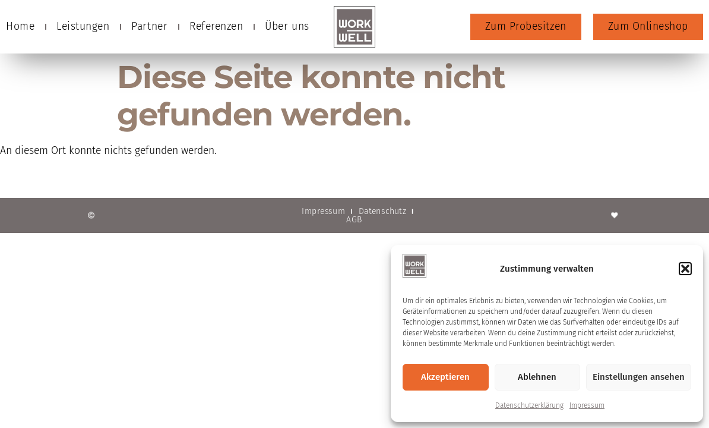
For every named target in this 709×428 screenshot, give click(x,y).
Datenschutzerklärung (529, 405)
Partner (149, 26)
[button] (685, 269)
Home (20, 26)
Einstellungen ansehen (639, 377)
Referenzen (216, 26)
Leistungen (82, 26)
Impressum (586, 405)
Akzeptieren (445, 377)
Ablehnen (537, 377)
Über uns (287, 26)
